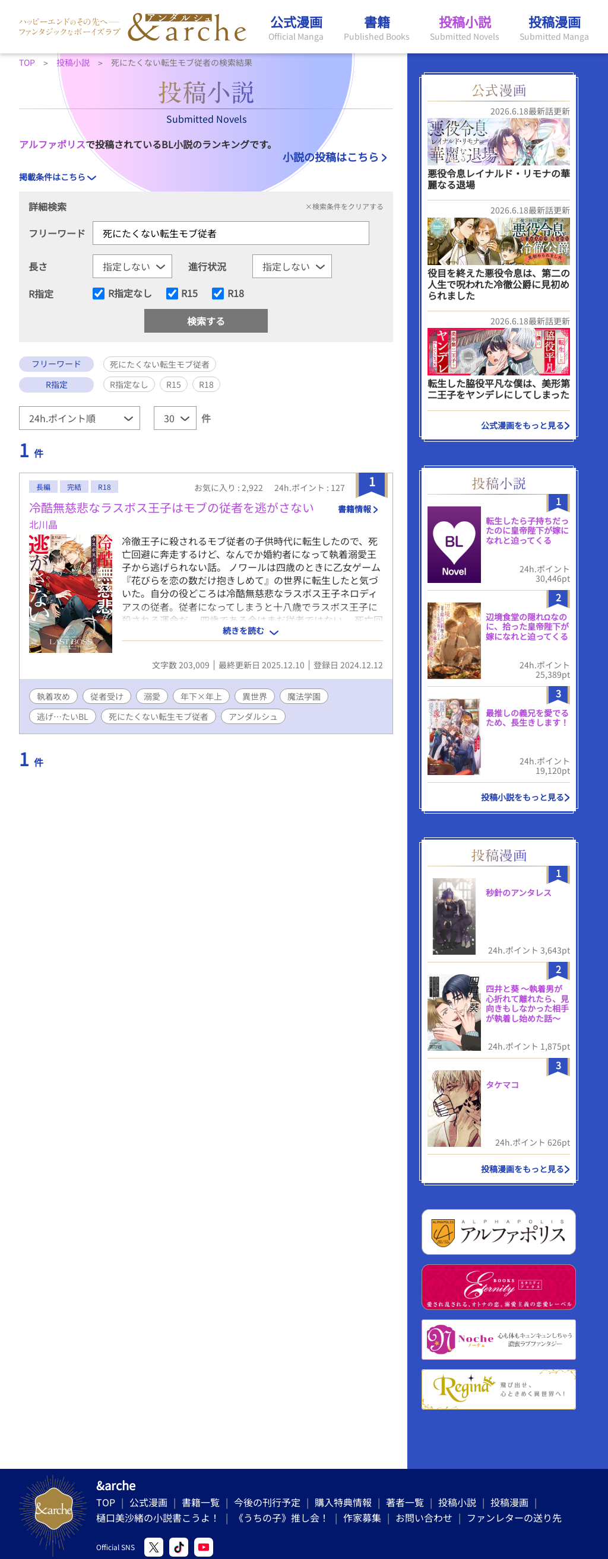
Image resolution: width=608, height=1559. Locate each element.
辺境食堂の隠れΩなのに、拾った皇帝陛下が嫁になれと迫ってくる (527, 627)
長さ (38, 266)
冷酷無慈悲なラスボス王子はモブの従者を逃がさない (171, 507)
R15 (189, 293)
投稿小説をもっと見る (522, 797)
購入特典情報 (343, 1502)
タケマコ (502, 1085)
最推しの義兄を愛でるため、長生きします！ (527, 718)
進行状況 (207, 266)
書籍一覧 (201, 1502)
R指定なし (130, 293)
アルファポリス (52, 144)
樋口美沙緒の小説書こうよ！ (158, 1517)
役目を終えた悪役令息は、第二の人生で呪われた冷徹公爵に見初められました (499, 284)
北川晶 (43, 524)
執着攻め (53, 696)
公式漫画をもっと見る (522, 425)
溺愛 (152, 696)
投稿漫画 (509, 1502)
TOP (105, 1502)
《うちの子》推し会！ (281, 1517)
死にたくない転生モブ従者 (158, 716)
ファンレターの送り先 (514, 1517)
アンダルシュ (253, 716)
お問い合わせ (423, 1517)
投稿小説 (457, 1502)
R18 (235, 293)
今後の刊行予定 (267, 1502)
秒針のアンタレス (519, 892)
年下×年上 (201, 696)
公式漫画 (148, 1502)
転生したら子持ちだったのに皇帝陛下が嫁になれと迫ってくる (527, 531)
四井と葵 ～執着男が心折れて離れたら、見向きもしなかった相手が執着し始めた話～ (527, 1003)
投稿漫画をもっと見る (522, 1169)
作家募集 (362, 1517)
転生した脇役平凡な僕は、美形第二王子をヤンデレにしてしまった (499, 388)
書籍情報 (354, 509)
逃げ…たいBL (62, 716)
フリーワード (57, 233)
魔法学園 (304, 696)
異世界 (254, 696)
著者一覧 (405, 1502)
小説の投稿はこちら (331, 156)
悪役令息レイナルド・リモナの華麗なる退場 (499, 179)
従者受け (107, 696)
